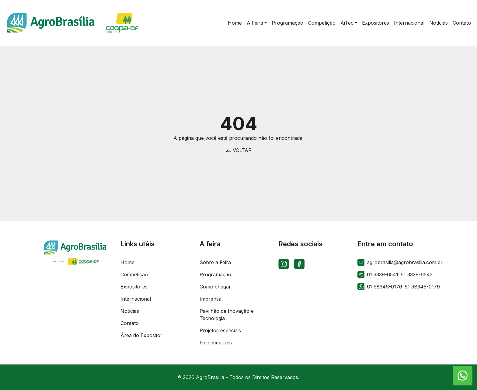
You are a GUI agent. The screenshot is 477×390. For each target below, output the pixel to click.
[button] (256, 23)
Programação (215, 274)
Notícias (129, 311)
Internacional (135, 299)
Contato (129, 323)
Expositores (134, 287)
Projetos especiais (220, 330)
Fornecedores (216, 343)
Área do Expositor (141, 335)
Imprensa (210, 299)
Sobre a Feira (215, 262)
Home (127, 262)
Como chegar (215, 287)
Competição (134, 274)
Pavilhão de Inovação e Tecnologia (227, 314)
